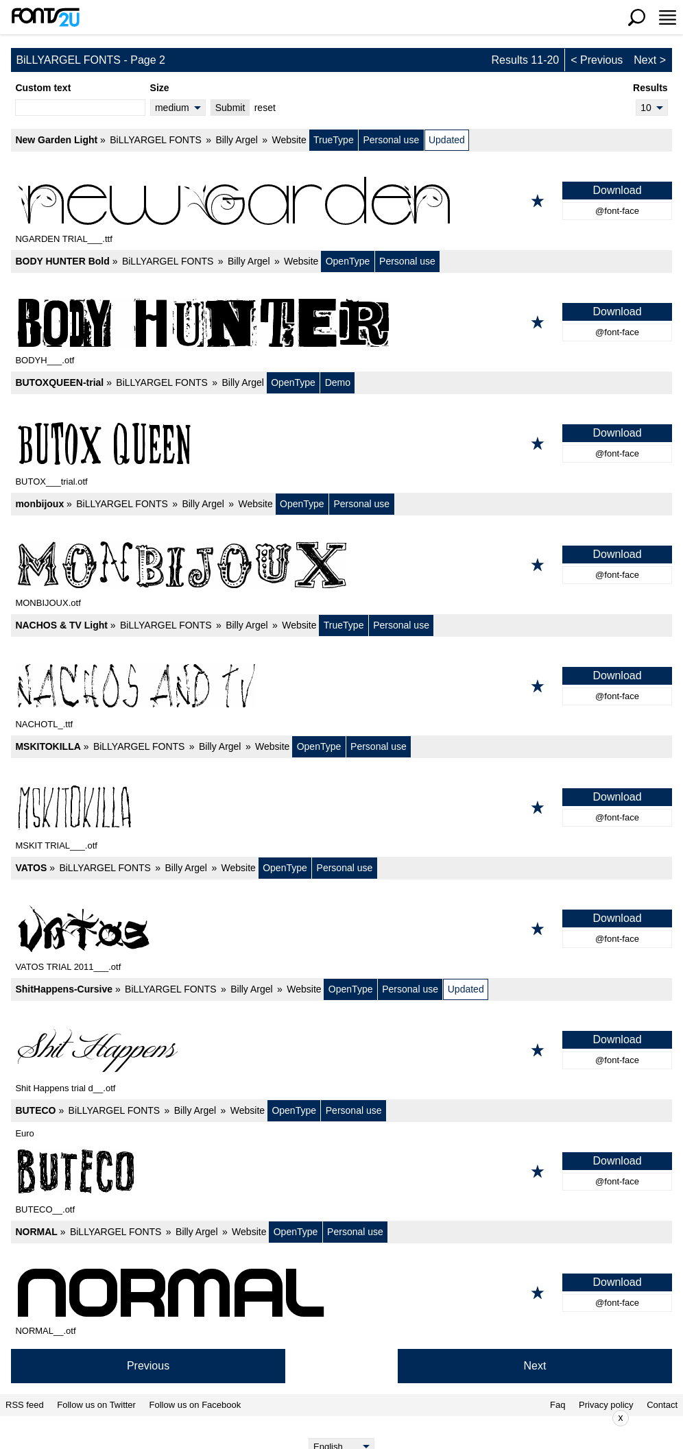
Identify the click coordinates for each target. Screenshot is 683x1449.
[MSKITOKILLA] (341, 807)
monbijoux (39, 503)
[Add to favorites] (538, 201)
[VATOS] (341, 928)
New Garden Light (56, 139)
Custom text (43, 87)
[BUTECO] (341, 1171)
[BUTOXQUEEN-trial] (341, 443)
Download (616, 190)
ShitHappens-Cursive (63, 989)
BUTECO (35, 1110)
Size (159, 87)
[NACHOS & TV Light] (341, 686)
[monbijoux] (341, 564)
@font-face (617, 211)
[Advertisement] (351, 1418)
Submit (230, 107)
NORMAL (36, 1231)
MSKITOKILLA (47, 746)
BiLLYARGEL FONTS (156, 139)
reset (265, 107)
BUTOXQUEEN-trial (59, 382)
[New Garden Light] (341, 200)
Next (645, 60)
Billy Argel (236, 139)
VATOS (31, 867)
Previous (601, 60)
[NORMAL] (341, 1292)
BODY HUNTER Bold (62, 261)
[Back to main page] (45, 17)
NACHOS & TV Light (61, 625)
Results (650, 87)
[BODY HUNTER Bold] (341, 322)
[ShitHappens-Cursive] (341, 1050)
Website (289, 139)
